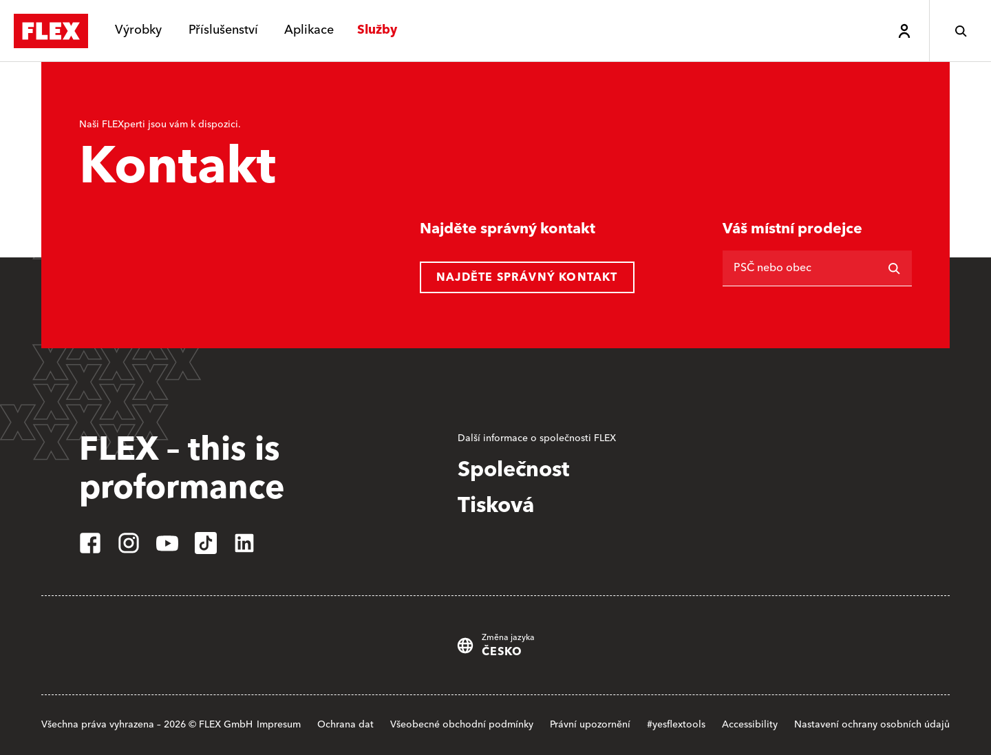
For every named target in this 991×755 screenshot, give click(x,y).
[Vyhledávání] (894, 268)
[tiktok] (206, 543)
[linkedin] (244, 543)
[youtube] (167, 543)
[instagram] (128, 543)
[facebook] (90, 543)
